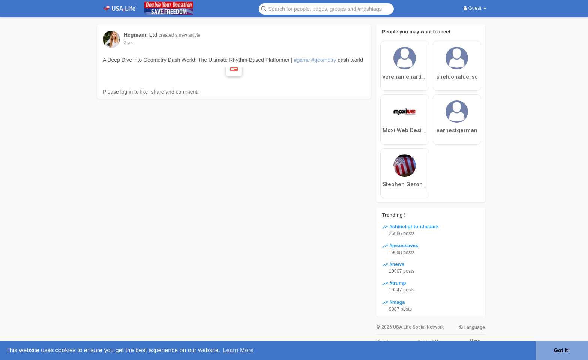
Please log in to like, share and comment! (151, 92)
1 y (126, 42)
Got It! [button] (562, 350)
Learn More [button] (238, 350)
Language (471, 327)
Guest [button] (475, 8)
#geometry (323, 60)
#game (302, 60)
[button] (326, 8)
